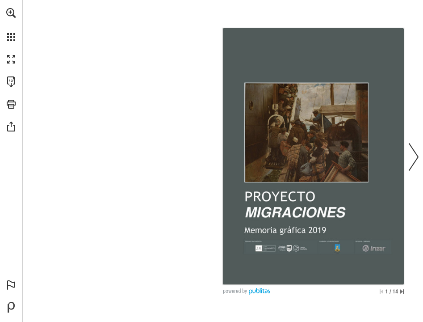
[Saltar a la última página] (402, 291)
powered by (235, 291)
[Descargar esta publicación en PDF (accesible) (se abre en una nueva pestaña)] (11, 82)
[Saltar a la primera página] (381, 291)
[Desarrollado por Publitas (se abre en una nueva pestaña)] (11, 307)
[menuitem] (11, 24)
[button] (11, 13)
